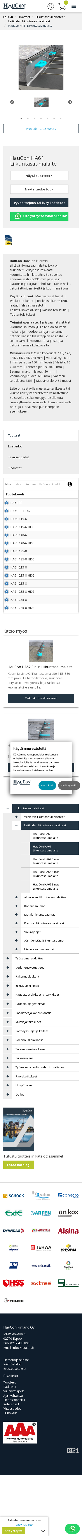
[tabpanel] (41, 102)
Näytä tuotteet (39, 175)
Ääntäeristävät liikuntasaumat (44, 1001)
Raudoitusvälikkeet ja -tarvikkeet (37, 1056)
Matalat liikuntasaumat (39, 976)
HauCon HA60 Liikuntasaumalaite (45, 897)
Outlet (20, 1156)
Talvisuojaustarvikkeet (31, 1110)
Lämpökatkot (24, 1146)
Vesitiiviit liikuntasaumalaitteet (44, 878)
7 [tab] (61, 118)
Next (70, 102)
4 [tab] (41, 118)
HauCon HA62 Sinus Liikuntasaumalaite (46, 922)
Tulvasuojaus (24, 1119)
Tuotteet (24, 17)
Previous (12, 102)
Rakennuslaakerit (27, 1037)
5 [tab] (47, 118)
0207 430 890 (20, 1404)
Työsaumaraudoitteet (30, 1019)
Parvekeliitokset (26, 1137)
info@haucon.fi (23, 1409)
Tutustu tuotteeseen (41, 828)
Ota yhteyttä (14, 1531)
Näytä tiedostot (39, 189)
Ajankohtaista (13, 1456)
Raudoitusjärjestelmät (30, 1065)
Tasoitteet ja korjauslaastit (33, 1074)
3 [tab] (34, 118)
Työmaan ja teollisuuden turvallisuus (40, 1128)
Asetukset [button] (47, 785)
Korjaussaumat (34, 967)
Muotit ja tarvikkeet (28, 1083)
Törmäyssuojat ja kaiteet (32, 1092)
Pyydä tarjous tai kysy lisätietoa (39, 202)
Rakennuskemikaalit (29, 1101)
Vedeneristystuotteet (30, 1029)
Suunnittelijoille (13, 1452)
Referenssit (11, 1465)
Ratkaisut (9, 1448)
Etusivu (8, 17)
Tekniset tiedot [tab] (18, 457)
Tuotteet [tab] (14, 435)
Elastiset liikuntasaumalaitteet (44, 984)
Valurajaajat (32, 993)
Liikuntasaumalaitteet (50, 17)
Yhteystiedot (12, 1470)
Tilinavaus (10, 1474)
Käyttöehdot (12, 1425)
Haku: (38, 484)
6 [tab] (54, 118)
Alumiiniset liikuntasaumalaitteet (45, 958)
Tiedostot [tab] (15, 468)
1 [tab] (21, 118)
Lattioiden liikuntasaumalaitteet (29, 21)
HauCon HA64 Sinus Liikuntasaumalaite (46, 935)
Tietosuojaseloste (16, 1421)
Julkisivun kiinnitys (28, 1047)
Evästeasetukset (14, 1430)
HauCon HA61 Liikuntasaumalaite (30, 25)
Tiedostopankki (14, 1461)
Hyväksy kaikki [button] (69, 785)
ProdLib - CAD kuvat (41, 129)
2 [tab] (28, 118)
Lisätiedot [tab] (15, 446)
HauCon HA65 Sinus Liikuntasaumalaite (46, 948)
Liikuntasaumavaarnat (39, 1010)
